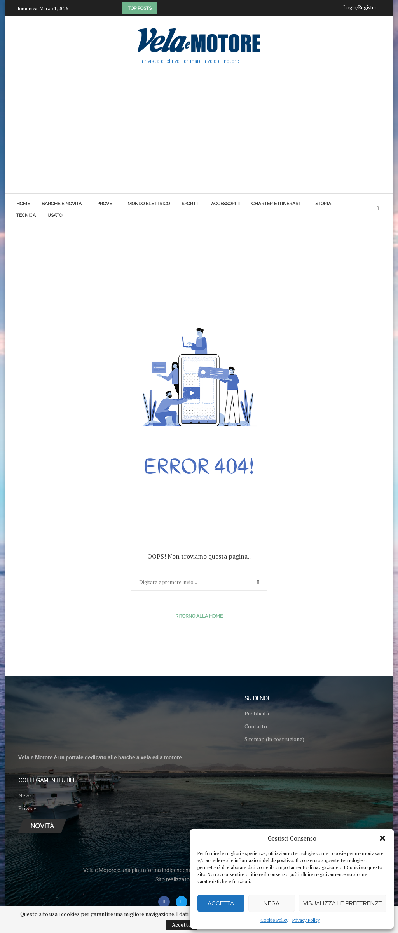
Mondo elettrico (148, 203)
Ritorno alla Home (199, 616)
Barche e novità (62, 203)
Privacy (27, 808)
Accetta (221, 903)
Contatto (255, 726)
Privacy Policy (306, 920)
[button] (382, 838)
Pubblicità (256, 713)
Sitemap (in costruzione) (274, 739)
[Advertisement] (199, 135)
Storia (323, 203)
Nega (271, 903)
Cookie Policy (274, 920)
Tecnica (26, 215)
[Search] (378, 209)
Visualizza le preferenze (342, 903)
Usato (54, 215)
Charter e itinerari (275, 203)
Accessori (223, 203)
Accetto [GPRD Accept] (181, 924)
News (25, 795)
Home (23, 203)
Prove (104, 203)
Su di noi (256, 698)
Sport (189, 203)
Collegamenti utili (46, 780)
